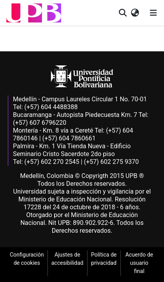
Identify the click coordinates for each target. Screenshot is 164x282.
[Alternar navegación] (153, 12)
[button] (34, 13)
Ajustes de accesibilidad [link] (67, 258)
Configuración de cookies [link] (27, 258)
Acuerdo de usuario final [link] (139, 262)
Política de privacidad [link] (104, 258)
